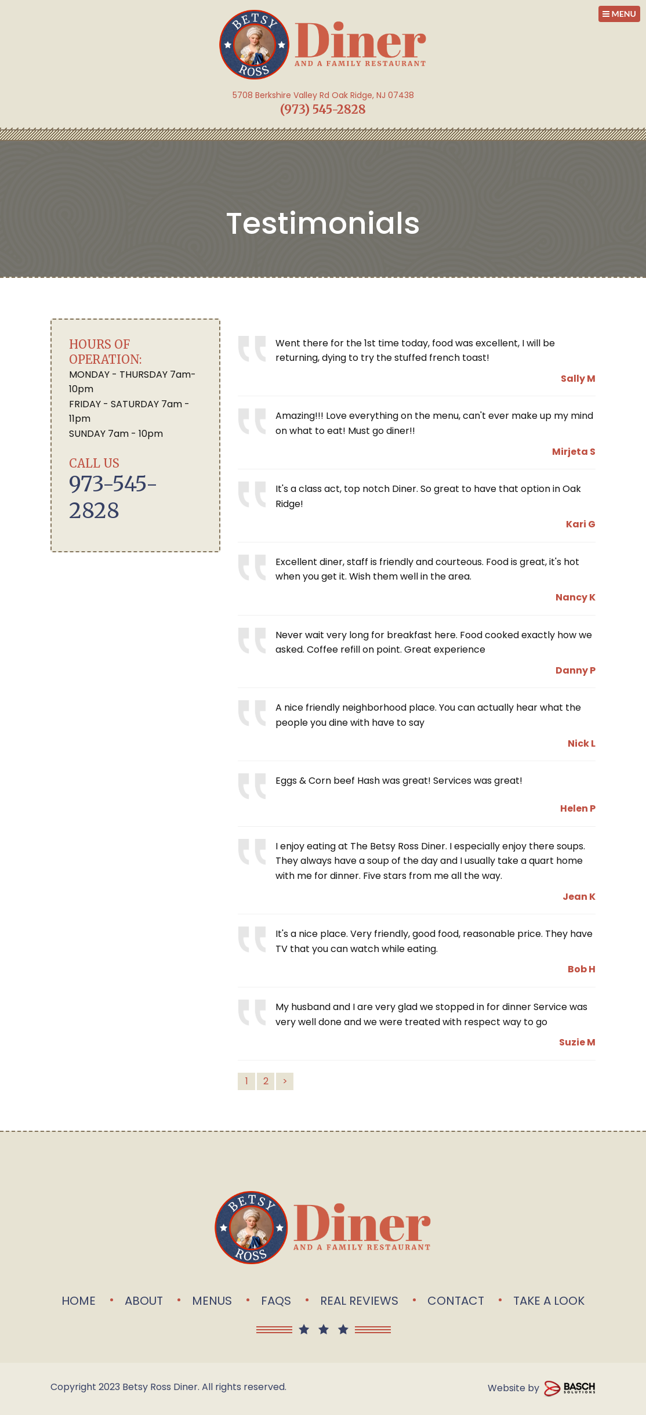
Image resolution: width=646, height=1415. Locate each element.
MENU (619, 14)
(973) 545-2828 (323, 109)
